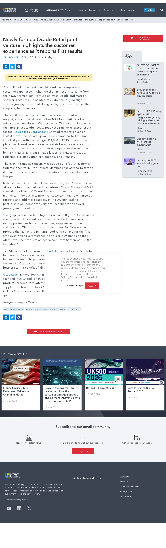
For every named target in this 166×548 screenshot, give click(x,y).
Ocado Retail (74, 320)
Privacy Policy (126, 516)
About (132, 48)
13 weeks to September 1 (54, 176)
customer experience (13, 320)
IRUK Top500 (32, 320)
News (82, 48)
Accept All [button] (92, 286)
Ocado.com (11, 293)
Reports (108, 48)
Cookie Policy (126, 521)
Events (120, 48)
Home (15, 58)
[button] (161, 48)
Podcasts (94, 48)
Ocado (62, 320)
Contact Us (125, 501)
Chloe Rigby (46, 110)
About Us (124, 506)
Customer (24, 58)
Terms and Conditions (129, 511)
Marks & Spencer (48, 320)
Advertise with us (87, 503)
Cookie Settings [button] (75, 285)
